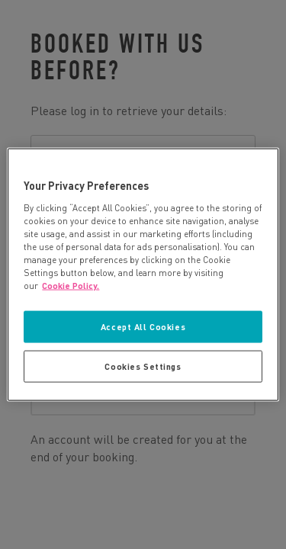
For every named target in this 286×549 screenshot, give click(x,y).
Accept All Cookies (143, 326)
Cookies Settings (142, 366)
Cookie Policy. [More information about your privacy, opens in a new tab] (70, 285)
